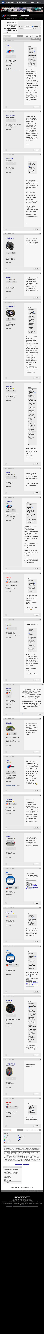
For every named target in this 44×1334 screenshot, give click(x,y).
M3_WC (8, 472)
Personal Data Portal (33, 1206)
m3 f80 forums (21, 1160)
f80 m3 (14, 1156)
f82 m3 (21, 1157)
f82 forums (16, 1157)
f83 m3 (28, 1159)
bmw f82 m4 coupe (30, 1152)
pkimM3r (9, 501)
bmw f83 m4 (15, 1153)
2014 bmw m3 (7, 1148)
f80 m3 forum (20, 1156)
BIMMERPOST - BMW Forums (33, 1191)
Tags (5, 1146)
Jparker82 (9, 799)
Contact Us (22, 1191)
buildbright (10, 238)
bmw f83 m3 (9, 1153)
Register (39, 2)
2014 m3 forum (19, 1148)
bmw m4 (35, 1153)
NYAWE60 (9, 1000)
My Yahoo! (8, 1142)
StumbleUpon (9, 1140)
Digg (7, 1137)
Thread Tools (35, 38)
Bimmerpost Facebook (31, 884)
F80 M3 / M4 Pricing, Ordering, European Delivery (11, 28)
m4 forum (28, 1160)
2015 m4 (8, 1149)
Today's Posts (28, 18)
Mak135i (9, 387)
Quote (36, 107)
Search (34, 18)
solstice (8, 277)
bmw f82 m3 (34, 1151)
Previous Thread (18, 1164)
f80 (36, 1155)
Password (20, 28)
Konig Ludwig (10, 1064)
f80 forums (9, 1156)
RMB (7, 45)
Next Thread (26, 1164)
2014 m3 (13, 1148)
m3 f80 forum (14, 1160)
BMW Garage (6, 18)
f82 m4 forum (16, 1159)
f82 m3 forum (33, 1157)
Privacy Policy (9, 1206)
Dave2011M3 (10, 116)
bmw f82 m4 (23, 1152)
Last (37, 36)
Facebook (22, 1135)
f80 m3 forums (26, 1156)
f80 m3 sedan (34, 1156)
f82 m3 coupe (26, 1157)
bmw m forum (21, 1153)
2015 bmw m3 (26, 1148)
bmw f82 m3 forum (15, 1152)
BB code (6, 1176)
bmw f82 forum (18, 1151)
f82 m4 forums (23, 1159)
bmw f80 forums (26, 1149)
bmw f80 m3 (34, 1149)
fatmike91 (9, 159)
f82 (38, 1156)
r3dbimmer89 (10, 306)
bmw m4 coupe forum (14, 1155)
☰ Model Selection (21, 2)
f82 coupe (6, 1157)
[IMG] (5, 1179)
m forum (36, 1159)
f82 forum (11, 1157)
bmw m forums (29, 1153)
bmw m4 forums (31, 1155)
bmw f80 (12, 1149)
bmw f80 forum (18, 1149)
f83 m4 (32, 1159)
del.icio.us (22, 1140)
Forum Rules (7, 1182)
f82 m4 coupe (9, 1159)
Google (21, 1137)
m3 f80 (9, 1160)
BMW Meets (14, 18)
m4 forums (33, 1160)
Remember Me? (36, 26)
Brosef (8, 836)
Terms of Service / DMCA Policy (20, 1206)
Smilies (5, 1177)
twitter (7, 1135)
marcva (8, 624)
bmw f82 (13, 1151)
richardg (9, 723)
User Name (20, 26)
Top (42, 1191)
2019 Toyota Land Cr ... (11, 69)
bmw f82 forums (27, 1151)
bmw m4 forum (23, 1155)
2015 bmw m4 (33, 1148)
